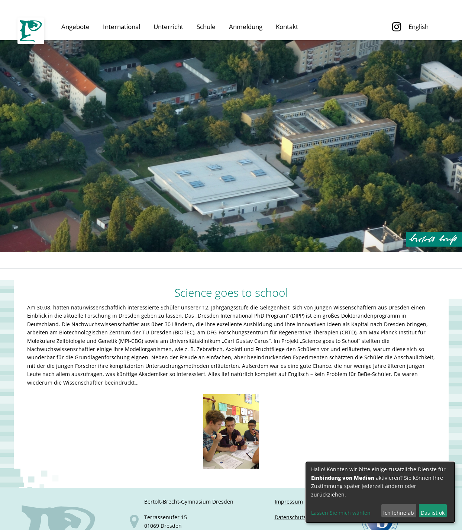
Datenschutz (290, 517)
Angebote (75, 26)
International (121, 26)
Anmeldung (245, 26)
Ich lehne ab (398, 512)
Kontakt (287, 26)
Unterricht (168, 26)
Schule (206, 26)
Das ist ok (433, 512)
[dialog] (380, 492)
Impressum (289, 501)
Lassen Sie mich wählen (341, 512)
